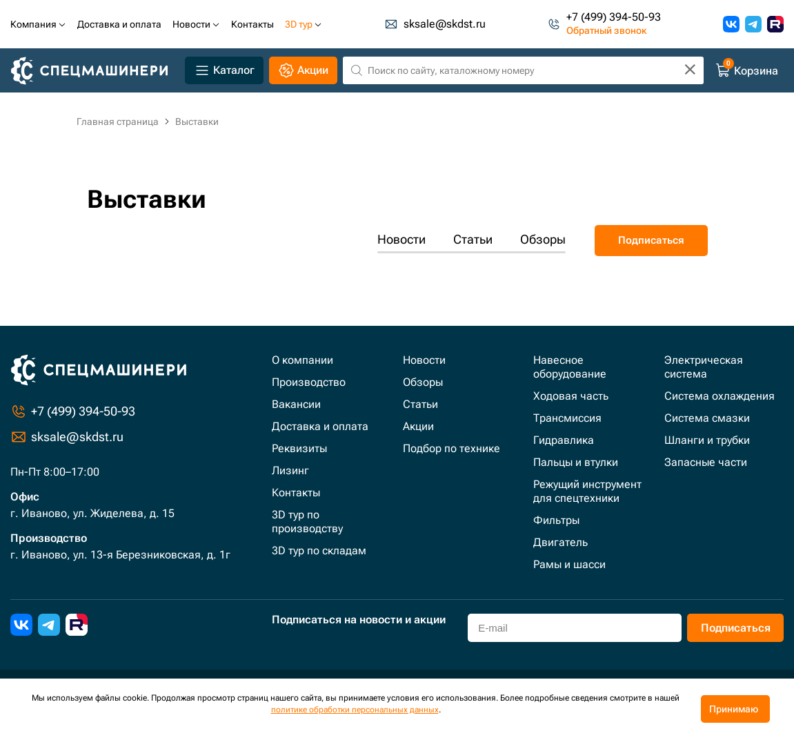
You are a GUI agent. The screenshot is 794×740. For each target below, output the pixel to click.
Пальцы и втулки (575, 462)
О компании (302, 360)
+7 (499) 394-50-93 (613, 17)
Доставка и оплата (320, 426)
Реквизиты (299, 448)
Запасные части (705, 462)
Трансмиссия (567, 418)
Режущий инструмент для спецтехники (587, 491)
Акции (418, 426)
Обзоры (543, 239)
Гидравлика (563, 440)
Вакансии (296, 404)
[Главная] (94, 71)
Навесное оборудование (569, 366)
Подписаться (651, 240)
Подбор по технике (451, 448)
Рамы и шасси (569, 564)
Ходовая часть (570, 395)
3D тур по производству (307, 521)
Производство (309, 382)
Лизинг (290, 470)
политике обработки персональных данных (355, 709)
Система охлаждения (719, 395)
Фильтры (556, 520)
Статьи (473, 239)
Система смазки (707, 418)
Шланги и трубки (707, 440)
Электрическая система (703, 366)
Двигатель (560, 542)
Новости (401, 239)
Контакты (296, 492)
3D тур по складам (319, 550)
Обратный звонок (606, 31)
